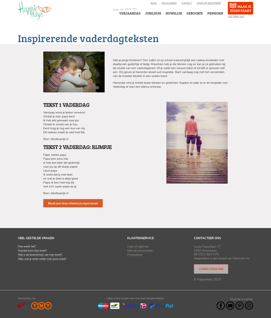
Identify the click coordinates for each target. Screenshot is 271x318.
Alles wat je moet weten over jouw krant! (42, 259)
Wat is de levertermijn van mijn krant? (40, 254)
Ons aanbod (169, 3)
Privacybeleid (134, 254)
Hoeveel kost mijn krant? (32, 250)
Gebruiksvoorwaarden (140, 250)
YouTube (230, 305)
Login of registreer (209, 3)
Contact (186, 3)
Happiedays (35, 10)
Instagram (249, 305)
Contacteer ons (211, 269)
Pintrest (239, 305)
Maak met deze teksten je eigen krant (73, 203)
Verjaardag (130, 13)
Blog (154, 3)
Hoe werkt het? (236, 17)
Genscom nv (241, 258)
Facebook (221, 305)
